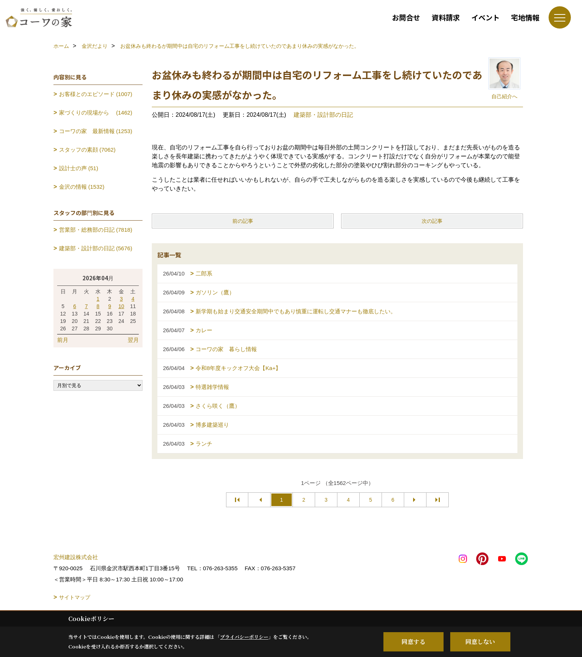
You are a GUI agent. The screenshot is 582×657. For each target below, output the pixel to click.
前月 (62, 340)
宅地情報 (525, 17)
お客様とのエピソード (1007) (96, 94)
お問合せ (406, 17)
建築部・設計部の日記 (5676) (96, 248)
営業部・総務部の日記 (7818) (96, 230)
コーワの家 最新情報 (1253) (96, 131)
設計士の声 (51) (78, 168)
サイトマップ (74, 597)
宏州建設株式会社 (75, 557)
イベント (485, 17)
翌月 (133, 340)
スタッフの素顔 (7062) (87, 149)
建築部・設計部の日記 (323, 115)
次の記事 (432, 221)
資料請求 (446, 17)
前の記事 (242, 221)
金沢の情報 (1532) (82, 187)
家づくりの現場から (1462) (96, 112)
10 (121, 306)
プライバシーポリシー (244, 636)
